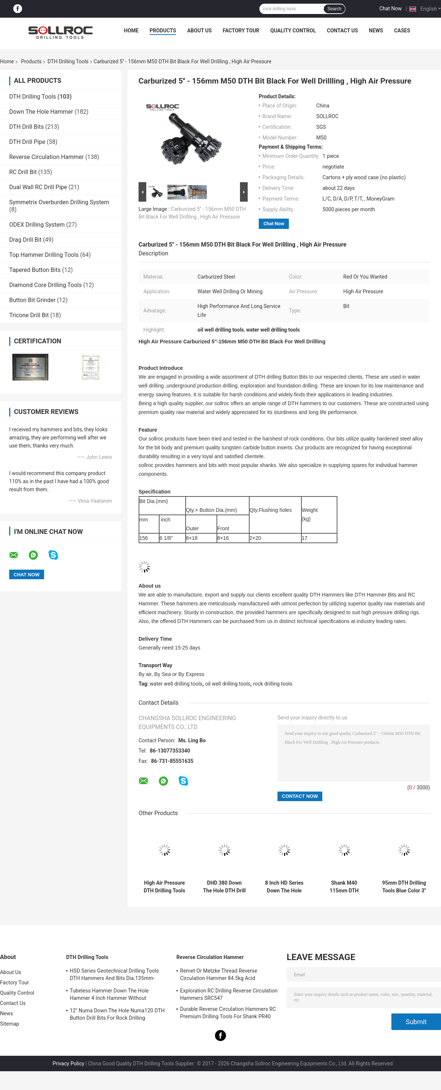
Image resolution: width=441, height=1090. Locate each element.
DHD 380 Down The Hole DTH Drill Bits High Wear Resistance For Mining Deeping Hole (224, 887)
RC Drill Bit (23, 172)
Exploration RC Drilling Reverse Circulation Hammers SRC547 (228, 994)
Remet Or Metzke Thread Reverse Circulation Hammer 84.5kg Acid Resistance (218, 975)
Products (163, 30)
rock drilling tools (273, 684)
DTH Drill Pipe (27, 141)
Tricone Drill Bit (29, 315)
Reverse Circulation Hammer (46, 156)
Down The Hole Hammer (41, 111)
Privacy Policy (68, 1063)
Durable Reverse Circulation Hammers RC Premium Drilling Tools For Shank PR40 (228, 1012)
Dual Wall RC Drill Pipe (38, 187)
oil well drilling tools (227, 684)
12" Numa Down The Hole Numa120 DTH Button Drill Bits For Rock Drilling (117, 1014)
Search (334, 8)
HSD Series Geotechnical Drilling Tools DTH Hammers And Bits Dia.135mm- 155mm (114, 975)
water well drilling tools (176, 684)
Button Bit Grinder (32, 300)
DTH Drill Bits (26, 126)
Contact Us (342, 30)
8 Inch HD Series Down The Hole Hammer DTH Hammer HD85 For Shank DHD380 (284, 887)
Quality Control (293, 30)
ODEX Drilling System (37, 224)
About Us (199, 30)
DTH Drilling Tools (67, 61)
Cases (402, 30)
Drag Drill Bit (25, 239)
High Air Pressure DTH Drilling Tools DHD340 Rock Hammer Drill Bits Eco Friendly (164, 887)
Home (131, 30)
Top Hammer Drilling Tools (44, 254)
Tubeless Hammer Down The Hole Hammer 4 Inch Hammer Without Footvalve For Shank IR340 (109, 995)
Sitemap (9, 1024)
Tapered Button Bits (35, 269)
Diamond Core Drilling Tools (45, 285)
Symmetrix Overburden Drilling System (59, 202)
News (376, 30)
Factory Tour (241, 30)
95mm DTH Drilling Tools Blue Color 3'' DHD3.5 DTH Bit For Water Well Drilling (404, 887)
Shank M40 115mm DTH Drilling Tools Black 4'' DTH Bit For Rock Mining (344, 887)
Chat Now (390, 8)
